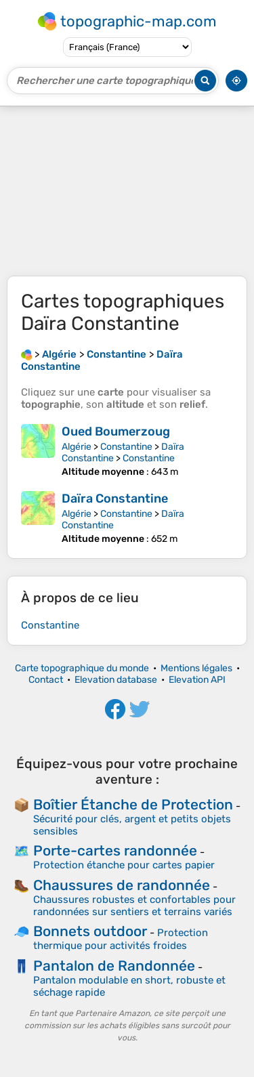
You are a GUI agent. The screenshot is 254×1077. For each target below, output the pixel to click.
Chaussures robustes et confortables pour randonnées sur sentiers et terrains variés (134, 905)
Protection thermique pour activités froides (120, 939)
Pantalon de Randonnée (114, 965)
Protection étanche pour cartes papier (124, 865)
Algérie (76, 446)
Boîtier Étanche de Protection (133, 804)
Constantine (126, 446)
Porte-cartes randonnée (115, 850)
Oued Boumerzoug (116, 431)
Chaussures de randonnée (121, 885)
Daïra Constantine (115, 498)
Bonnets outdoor (90, 931)
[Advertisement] (127, 191)
